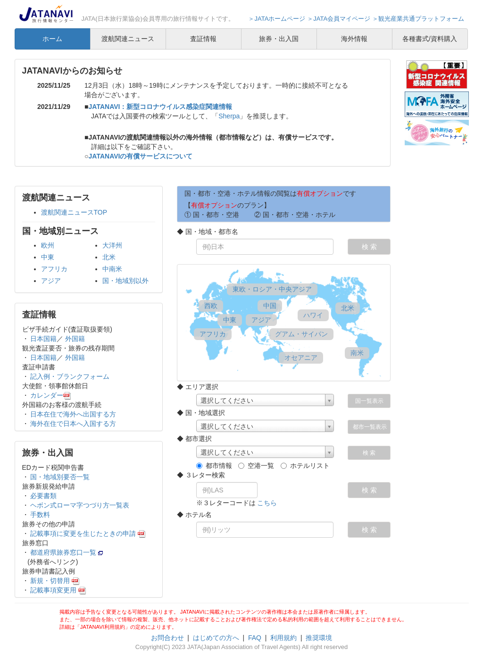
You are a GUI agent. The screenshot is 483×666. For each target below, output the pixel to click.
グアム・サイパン (301, 334)
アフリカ (54, 269)
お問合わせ (167, 637)
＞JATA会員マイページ (338, 18)
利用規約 (283, 637)
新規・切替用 (54, 580)
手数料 (39, 514)
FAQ (254, 637)
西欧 (211, 305)
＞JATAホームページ (276, 18)
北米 (109, 257)
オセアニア (301, 357)
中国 (270, 305)
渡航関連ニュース (127, 38)
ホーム (52, 38)
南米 (357, 353)
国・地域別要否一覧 (59, 477)
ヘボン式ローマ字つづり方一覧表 (79, 505)
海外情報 (354, 38)
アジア (51, 280)
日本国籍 (43, 338)
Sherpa (229, 116)
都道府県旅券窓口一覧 (66, 552)
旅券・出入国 (279, 38)
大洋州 (112, 245)
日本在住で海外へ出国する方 (73, 414)
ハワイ (313, 315)
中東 (47, 257)
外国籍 (75, 338)
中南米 (112, 269)
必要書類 (43, 496)
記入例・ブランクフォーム (69, 376)
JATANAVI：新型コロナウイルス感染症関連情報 (161, 106)
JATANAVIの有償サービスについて (141, 156)
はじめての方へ (216, 637)
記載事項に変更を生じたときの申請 (87, 533)
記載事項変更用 (57, 590)
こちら (267, 503)
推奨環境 (319, 637)
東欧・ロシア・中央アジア (272, 289)
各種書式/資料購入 (429, 38)
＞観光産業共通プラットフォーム (418, 18)
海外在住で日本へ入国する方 (73, 423)
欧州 (47, 245)
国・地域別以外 (125, 280)
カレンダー (50, 395)
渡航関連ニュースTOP (74, 212)
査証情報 (203, 38)
